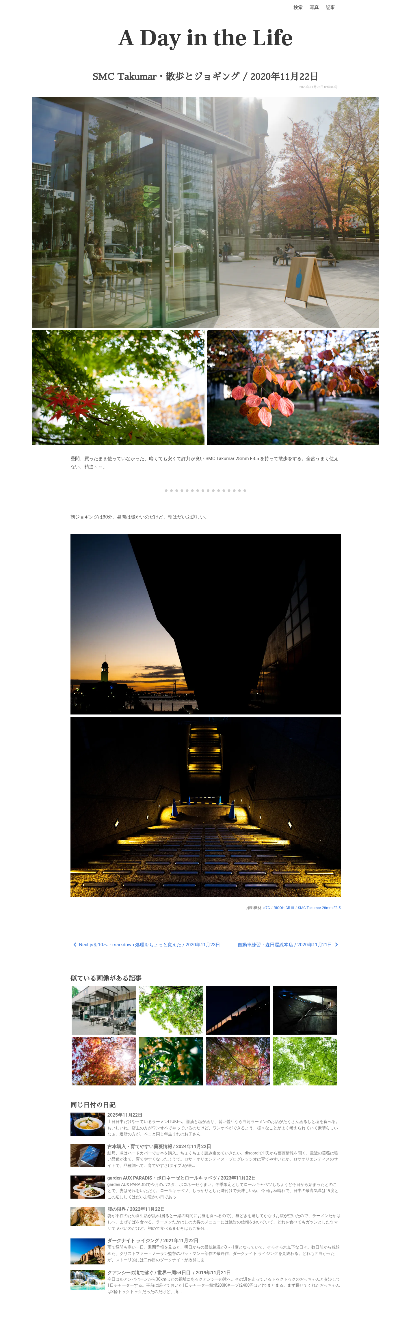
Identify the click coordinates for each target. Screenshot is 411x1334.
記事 (330, 7)
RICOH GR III (284, 908)
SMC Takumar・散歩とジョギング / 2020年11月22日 (205, 76)
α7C (266, 908)
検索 (298, 7)
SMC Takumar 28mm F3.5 (319, 908)
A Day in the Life (205, 38)
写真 (314, 7)
